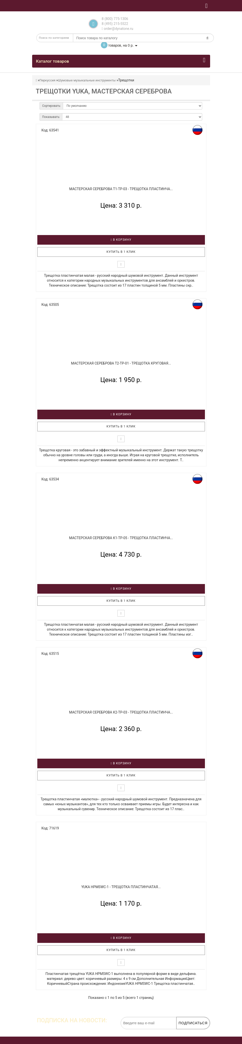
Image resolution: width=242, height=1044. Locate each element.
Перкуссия (47, 80)
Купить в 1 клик (121, 252)
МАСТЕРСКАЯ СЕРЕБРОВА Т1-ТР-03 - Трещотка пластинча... (121, 189)
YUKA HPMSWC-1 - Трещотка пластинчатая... (121, 887)
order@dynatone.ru (117, 29)
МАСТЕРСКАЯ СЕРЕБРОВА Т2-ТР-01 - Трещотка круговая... (121, 363)
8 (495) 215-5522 (115, 24)
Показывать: (51, 117)
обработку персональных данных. (186, 1031)
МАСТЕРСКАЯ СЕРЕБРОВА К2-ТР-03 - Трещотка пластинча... (121, 712)
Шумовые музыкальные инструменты (87, 80)
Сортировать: (51, 106)
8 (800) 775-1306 (115, 19)
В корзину (121, 239)
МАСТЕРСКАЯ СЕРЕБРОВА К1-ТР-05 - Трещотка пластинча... (121, 538)
